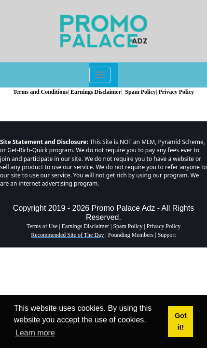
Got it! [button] (181, 321)
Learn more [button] (35, 333)
